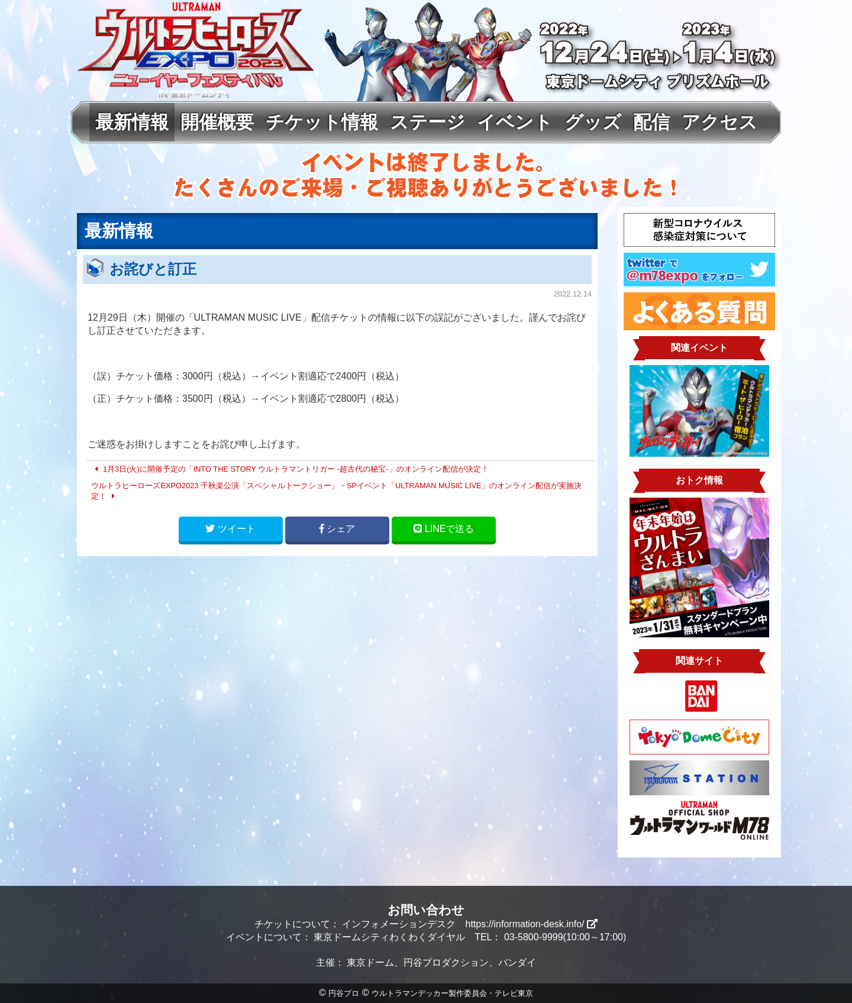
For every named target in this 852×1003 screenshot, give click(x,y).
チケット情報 (322, 122)
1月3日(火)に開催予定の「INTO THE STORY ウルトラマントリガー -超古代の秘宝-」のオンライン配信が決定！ (289, 469)
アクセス (719, 122)
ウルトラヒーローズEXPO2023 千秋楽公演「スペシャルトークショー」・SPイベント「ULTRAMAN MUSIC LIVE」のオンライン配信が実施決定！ (336, 491)
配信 (651, 122)
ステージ (427, 122)
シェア (337, 529)
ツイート (230, 529)
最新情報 (132, 122)
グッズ (592, 122)
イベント (515, 122)
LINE (444, 529)
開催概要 (217, 122)
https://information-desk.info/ (532, 924)
